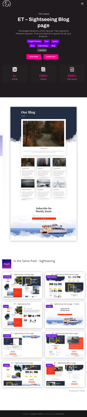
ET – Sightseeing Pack (22, 304)
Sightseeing (43, 46)
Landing (7, 277)
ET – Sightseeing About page (65, 363)
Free (46, 41)
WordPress (59, 414)
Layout (55, 41)
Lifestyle (42, 50)
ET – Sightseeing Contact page (22, 333)
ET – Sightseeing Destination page (65, 333)
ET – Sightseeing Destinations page (64, 274)
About (49, 365)
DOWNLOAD (50, 57)
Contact (7, 336)
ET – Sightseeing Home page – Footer (65, 304)
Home (6, 365)
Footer (49, 306)
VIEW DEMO (33, 57)
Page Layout (51, 277)
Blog (32, 46)
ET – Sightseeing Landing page (22, 274)
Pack (6, 306)
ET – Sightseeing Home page (22, 363)
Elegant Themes (34, 41)
